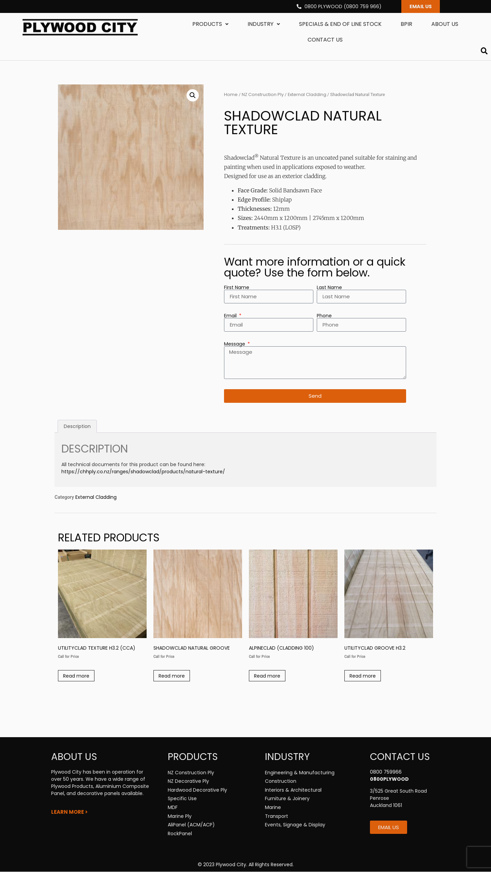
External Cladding (307, 95)
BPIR (406, 24)
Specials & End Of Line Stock (340, 24)
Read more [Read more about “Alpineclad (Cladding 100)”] (267, 676)
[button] (193, 96)
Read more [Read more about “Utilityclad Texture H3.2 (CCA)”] (76, 676)
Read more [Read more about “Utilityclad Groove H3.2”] (362, 676)
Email (231, 316)
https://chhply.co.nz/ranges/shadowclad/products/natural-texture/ (143, 472)
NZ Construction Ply (263, 95)
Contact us (325, 40)
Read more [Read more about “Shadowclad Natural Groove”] (172, 676)
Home (231, 95)
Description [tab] (77, 426)
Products (210, 24)
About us (444, 24)
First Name (236, 287)
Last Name (329, 287)
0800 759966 (386, 772)
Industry (264, 24)
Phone (324, 316)
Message (235, 344)
